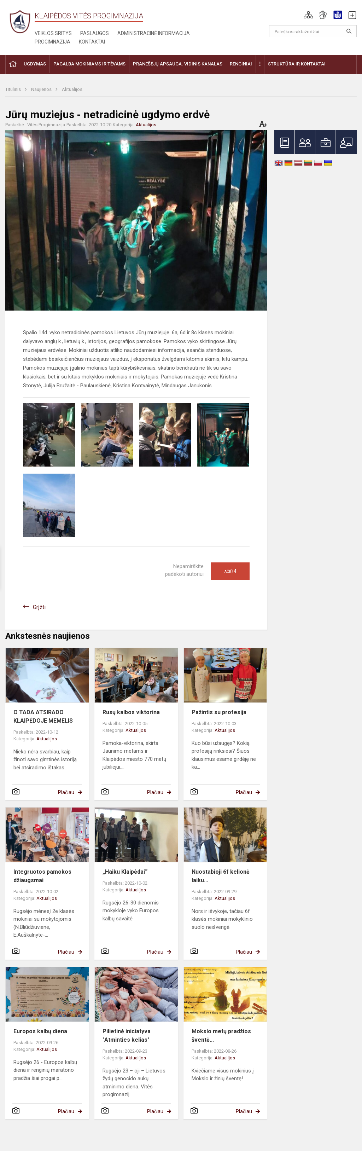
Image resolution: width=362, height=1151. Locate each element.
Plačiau (66, 792)
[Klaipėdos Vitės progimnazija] (20, 21)
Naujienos (42, 89)
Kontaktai (92, 42)
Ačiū (230, 571)
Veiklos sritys (53, 33)
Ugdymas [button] (35, 63)
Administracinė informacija (153, 33)
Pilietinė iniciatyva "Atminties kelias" (127, 1035)
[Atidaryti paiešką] (348, 31)
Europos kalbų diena (40, 1031)
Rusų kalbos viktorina (131, 712)
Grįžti (39, 607)
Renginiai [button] (241, 63)
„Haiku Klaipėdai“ (125, 871)
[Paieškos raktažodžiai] (313, 31)
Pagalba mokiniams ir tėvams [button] (89, 63)
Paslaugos (94, 33)
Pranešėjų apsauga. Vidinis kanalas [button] (177, 63)
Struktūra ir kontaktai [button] (297, 63)
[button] (308, 15)
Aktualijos (72, 89)
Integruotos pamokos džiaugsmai (42, 876)
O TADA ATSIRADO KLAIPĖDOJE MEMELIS (43, 716)
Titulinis (13, 89)
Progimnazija (52, 42)
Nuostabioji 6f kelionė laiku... (221, 876)
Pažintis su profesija (219, 712)
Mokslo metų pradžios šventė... (221, 1035)
